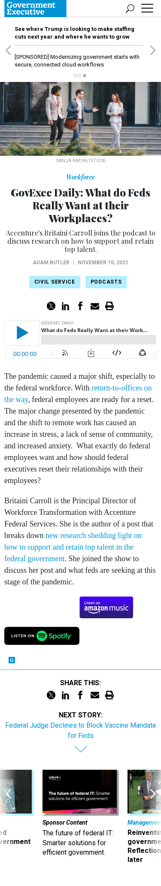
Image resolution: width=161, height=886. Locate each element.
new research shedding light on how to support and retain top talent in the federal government (73, 547)
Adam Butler (51, 263)
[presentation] (8, 817)
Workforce (80, 177)
